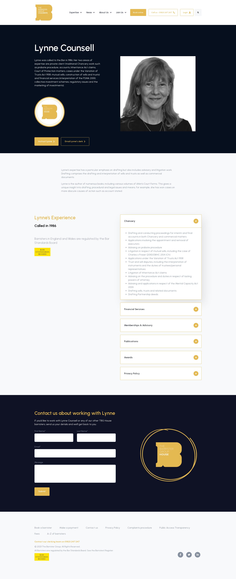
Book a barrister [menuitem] (43, 527)
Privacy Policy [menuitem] (112, 527)
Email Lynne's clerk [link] (75, 141)
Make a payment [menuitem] (68, 527)
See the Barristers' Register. (100, 550)
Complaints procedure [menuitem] (139, 527)
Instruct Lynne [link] (46, 141)
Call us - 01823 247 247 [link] (163, 12)
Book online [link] (138, 12)
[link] (43, 12)
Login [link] (187, 12)
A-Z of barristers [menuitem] (56, 533)
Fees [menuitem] (37, 533)
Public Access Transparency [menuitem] (174, 527)
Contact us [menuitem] (92, 527)
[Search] (198, 12)
